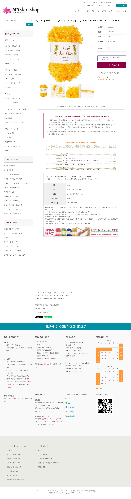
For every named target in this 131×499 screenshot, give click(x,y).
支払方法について (45, 364)
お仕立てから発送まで (11, 192)
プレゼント (105, 79)
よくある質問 (8, 175)
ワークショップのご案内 (12, 256)
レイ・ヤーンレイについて (13, 238)
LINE (68, 403)
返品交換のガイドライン (47, 419)
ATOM (44, 467)
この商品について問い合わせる (109, 73)
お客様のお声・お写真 (11, 234)
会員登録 (100, 5)
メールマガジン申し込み (12, 219)
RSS (39, 467)
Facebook (70, 407)
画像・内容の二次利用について (48, 463)
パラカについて (9, 243)
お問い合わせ (121, 11)
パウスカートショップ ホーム (16, 446)
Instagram (70, 399)
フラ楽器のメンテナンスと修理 (14, 260)
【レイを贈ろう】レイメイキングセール (52, 298)
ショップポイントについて (13, 210)
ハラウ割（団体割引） (14, 471)
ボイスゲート (88, 353)
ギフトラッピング (10, 197)
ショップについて (105, 11)
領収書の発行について (11, 201)
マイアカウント (88, 5)
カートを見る (42, 454)
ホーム (77, 11)
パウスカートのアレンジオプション (16, 188)
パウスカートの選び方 (11, 179)
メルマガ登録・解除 (13, 463)
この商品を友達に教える (43, 312)
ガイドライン (56, 421)
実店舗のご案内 (9, 171)
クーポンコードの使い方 (12, 214)
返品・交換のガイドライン (15, 467)
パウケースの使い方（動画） (14, 184)
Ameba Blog (70, 416)
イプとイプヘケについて (12, 251)
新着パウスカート (11, 40)
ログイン (110, 5)
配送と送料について (15, 398)
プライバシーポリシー (45, 458)
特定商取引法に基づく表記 (15, 479)
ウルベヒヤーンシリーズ (48, 295)
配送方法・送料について (15, 458)
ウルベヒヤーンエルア (66, 293)
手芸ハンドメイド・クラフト (49, 293)
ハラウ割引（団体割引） (12, 206)
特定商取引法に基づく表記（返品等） (47, 305)
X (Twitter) (70, 412)
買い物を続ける (40, 308)
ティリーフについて (11, 247)
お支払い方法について (14, 454)
